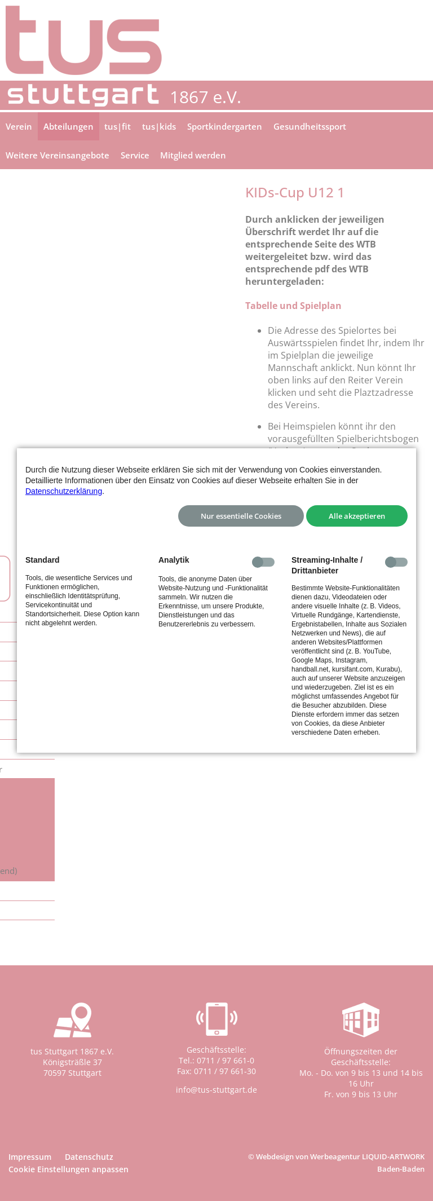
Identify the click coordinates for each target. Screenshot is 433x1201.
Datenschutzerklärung (63, 491)
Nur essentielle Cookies (241, 516)
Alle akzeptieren (357, 516)
